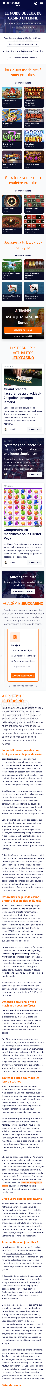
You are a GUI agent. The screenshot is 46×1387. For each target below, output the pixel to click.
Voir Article (35, 429)
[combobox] (23, 44)
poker (35, 966)
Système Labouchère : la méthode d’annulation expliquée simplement (22, 449)
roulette (15, 966)
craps (4, 969)
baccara (27, 969)
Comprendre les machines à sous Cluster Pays (22, 534)
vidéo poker (25, 966)
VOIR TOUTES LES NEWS (23, 591)
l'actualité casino (9, 797)
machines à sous (31, 963)
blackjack (6, 966)
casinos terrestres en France (19, 1253)
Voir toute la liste (23, 83)
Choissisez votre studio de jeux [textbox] (22, 57)
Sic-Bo (37, 969)
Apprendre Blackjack (23, 676)
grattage (18, 969)
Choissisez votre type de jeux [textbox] (21, 44)
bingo (10, 969)
